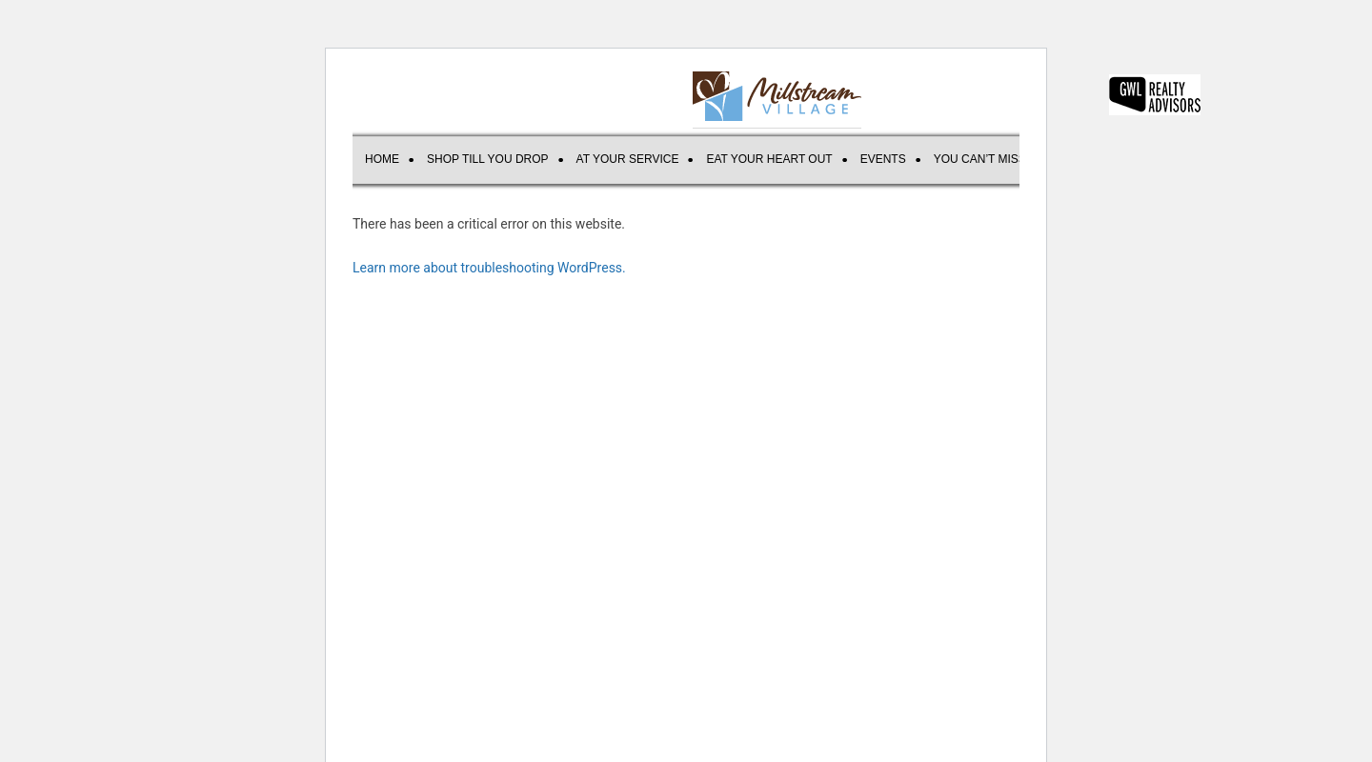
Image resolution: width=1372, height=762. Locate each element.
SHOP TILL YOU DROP (488, 159)
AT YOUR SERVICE (627, 159)
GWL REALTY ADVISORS (1154, 94)
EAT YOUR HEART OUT (769, 159)
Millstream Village (777, 96)
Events (883, 159)
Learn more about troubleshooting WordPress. (489, 267)
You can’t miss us (989, 159)
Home (382, 159)
